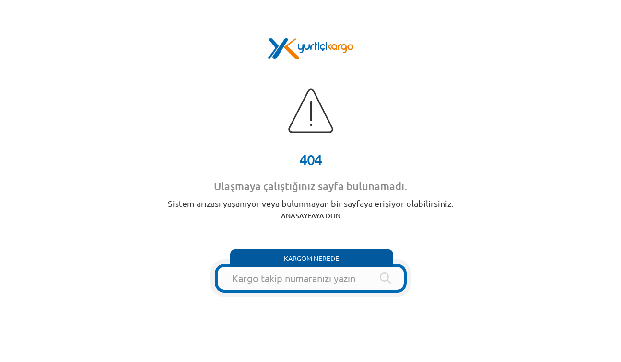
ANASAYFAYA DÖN (310, 215)
